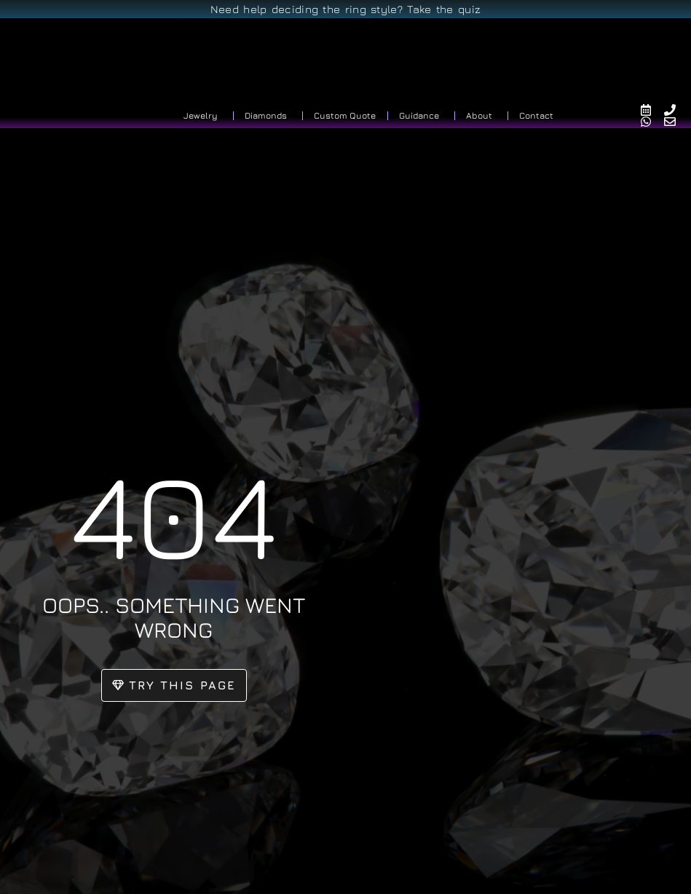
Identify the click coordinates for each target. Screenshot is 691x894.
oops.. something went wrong (173, 615)
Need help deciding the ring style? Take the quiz (345, 9)
